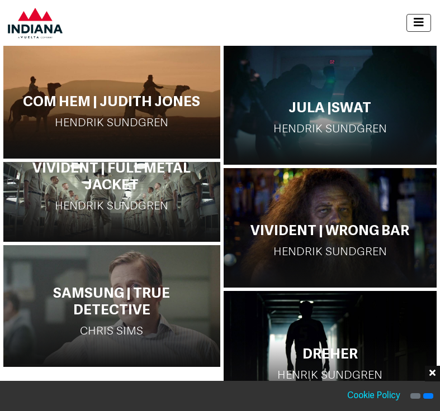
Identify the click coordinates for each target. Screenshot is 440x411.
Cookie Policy (373, 396)
